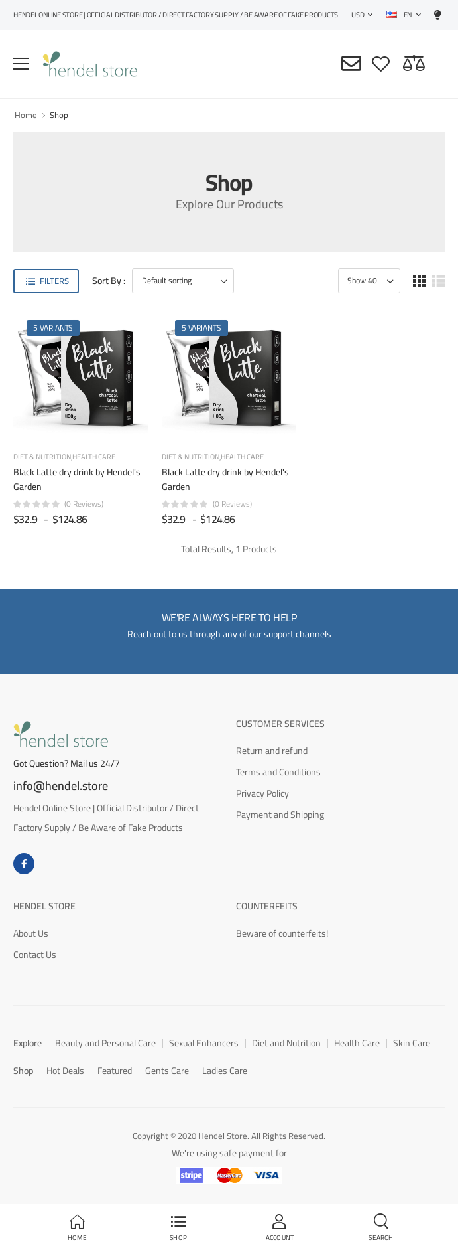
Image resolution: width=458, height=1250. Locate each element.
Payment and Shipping (280, 814)
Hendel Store (44, 906)
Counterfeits (267, 906)
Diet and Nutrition (286, 1043)
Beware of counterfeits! (282, 933)
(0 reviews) (83, 504)
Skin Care (411, 1043)
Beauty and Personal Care (105, 1043)
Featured (114, 1070)
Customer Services (280, 723)
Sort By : (108, 281)
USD (357, 14)
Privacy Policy (262, 793)
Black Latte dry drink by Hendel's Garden (77, 479)
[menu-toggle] (21, 64)
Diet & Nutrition (42, 457)
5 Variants (53, 327)
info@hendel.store (60, 786)
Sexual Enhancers (204, 1043)
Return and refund (272, 750)
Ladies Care (224, 1070)
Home (26, 115)
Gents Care (167, 1070)
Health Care (93, 457)
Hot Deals (65, 1070)
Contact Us (34, 954)
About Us (30, 933)
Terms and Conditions (278, 772)
